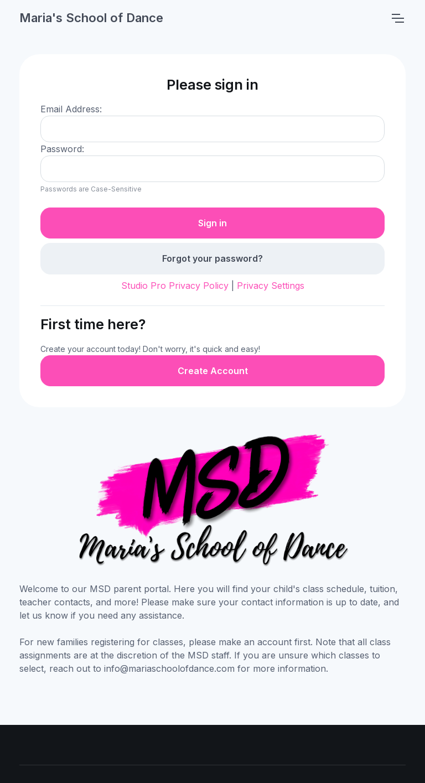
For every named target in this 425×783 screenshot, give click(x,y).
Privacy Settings (270, 285)
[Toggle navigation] (397, 18)
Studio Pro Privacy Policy (175, 285)
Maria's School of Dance (91, 18)
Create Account (213, 370)
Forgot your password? (212, 258)
